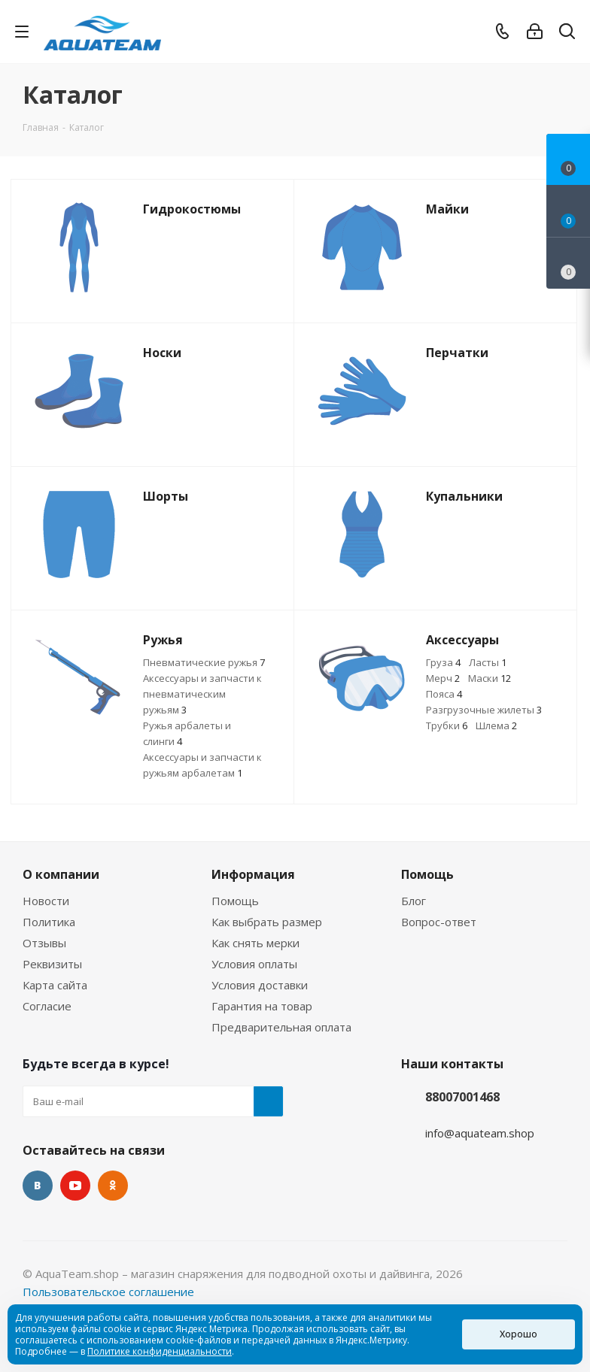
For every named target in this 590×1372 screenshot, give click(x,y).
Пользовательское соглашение (108, 1291)
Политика (49, 921)
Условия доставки (259, 984)
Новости (46, 900)
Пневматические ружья (204, 662)
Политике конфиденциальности (159, 1351)
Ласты (487, 662)
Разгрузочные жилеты (484, 709)
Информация (253, 874)
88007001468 (462, 1097)
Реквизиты (52, 963)
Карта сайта (55, 984)
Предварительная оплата (281, 1026)
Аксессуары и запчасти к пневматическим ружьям (202, 693)
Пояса (444, 694)
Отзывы (44, 942)
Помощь (235, 900)
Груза (443, 662)
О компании (61, 874)
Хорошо (518, 1334)
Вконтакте (38, 1186)
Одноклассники (113, 1186)
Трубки (446, 725)
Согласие (47, 1005)
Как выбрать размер (266, 921)
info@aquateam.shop (479, 1132)
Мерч (443, 678)
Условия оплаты (254, 963)
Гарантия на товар (261, 1005)
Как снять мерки (255, 942)
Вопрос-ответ (438, 921)
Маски (489, 678)
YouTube (75, 1186)
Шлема (496, 725)
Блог (413, 900)
